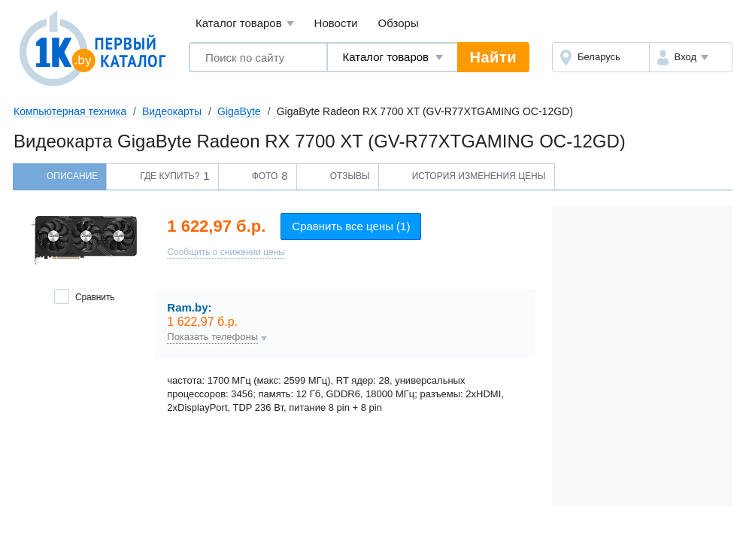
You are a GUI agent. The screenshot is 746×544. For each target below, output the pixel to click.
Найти (493, 57)
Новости (336, 23)
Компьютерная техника (70, 111)
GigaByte (239, 111)
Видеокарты (172, 111)
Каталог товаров (245, 24)
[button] (691, 57)
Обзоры (398, 23)
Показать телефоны (212, 337)
